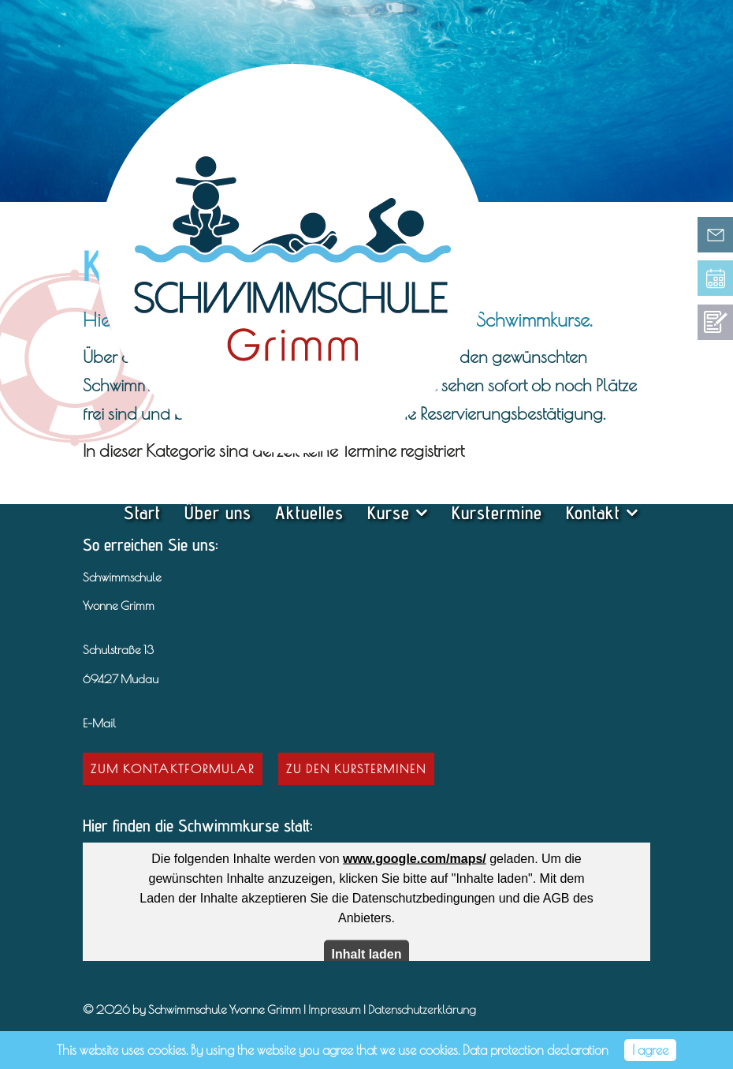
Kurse (388, 512)
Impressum (334, 1009)
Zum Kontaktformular (173, 768)
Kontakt (593, 512)
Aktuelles (309, 512)
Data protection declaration (535, 1049)
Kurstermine (497, 512)
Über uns (217, 512)
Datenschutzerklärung (422, 1009)
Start (142, 512)
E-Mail (99, 723)
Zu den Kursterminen (356, 768)
